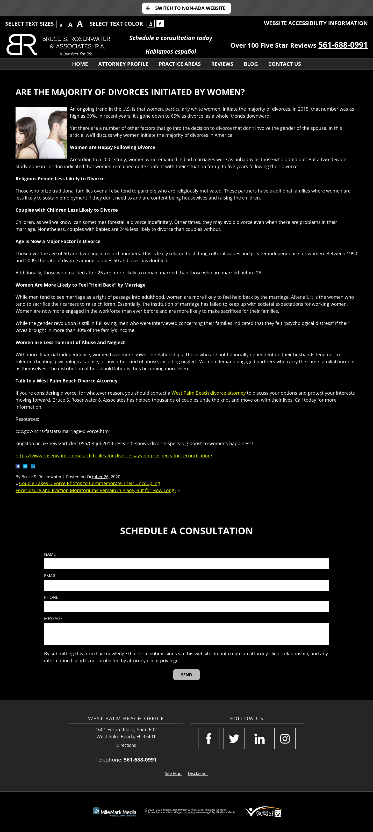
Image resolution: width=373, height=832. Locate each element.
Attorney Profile (123, 63)
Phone (51, 597)
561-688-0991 (343, 44)
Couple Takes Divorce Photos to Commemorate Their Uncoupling (89, 483)
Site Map (173, 773)
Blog (251, 63)
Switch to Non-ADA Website (190, 8)
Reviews (222, 63)
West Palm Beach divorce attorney (208, 393)
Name (50, 554)
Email (50, 576)
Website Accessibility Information (316, 23)
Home (80, 63)
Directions (126, 745)
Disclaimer (198, 773)
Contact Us (284, 63)
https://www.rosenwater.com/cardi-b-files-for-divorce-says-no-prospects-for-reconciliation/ (114, 455)
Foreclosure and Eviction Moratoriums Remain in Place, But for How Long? (96, 490)
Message (53, 618)
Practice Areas (180, 63)
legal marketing (185, 812)
